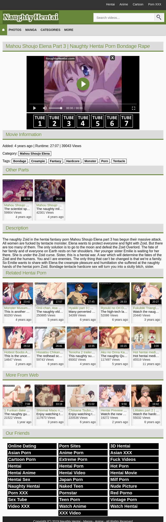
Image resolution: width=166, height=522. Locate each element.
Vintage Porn (123, 499)
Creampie (38, 161)
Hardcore (73, 161)
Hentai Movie (123, 472)
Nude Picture (123, 486)
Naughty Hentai (24, 486)
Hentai (107, 4)
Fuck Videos (123, 459)
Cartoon (136, 4)
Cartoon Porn (22, 459)
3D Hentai (120, 446)
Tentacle (119, 161)
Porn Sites (70, 446)
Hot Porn (119, 466)
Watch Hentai (123, 506)
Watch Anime (72, 506)
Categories (51, 30)
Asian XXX (121, 452)
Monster (90, 161)
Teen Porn (69, 499)
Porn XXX (154, 4)
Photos (15, 30)
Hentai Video (72, 472)
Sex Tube (17, 499)
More (68, 30)
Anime (121, 4)
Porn (104, 161)
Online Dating (22, 446)
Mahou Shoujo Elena (35, 153)
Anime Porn (71, 452)
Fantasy (55, 161)
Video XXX (19, 506)
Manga (31, 30)
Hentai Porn (71, 466)
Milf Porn (119, 479)
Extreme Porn (73, 459)
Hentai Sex (19, 479)
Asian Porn (19, 452)
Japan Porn (71, 479)
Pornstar (68, 492)
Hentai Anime (22, 472)
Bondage (19, 161)
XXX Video (70, 513)
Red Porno (121, 492)
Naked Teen (71, 486)
